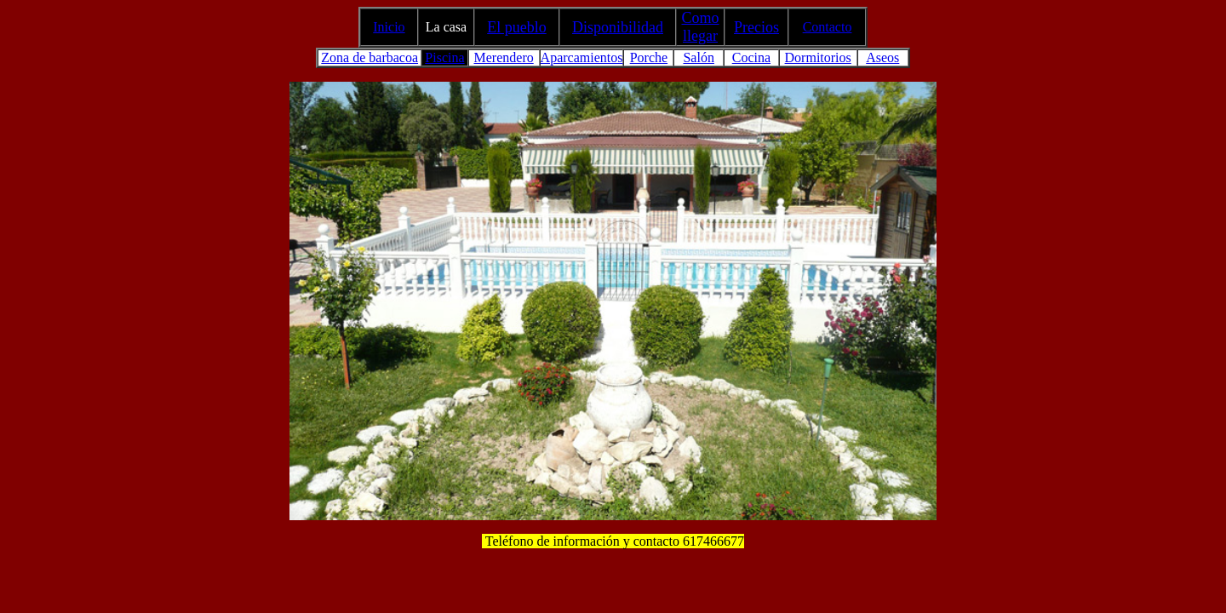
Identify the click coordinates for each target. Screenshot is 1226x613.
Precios (756, 27)
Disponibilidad (617, 27)
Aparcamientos (582, 57)
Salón (698, 57)
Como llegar (700, 26)
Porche (648, 57)
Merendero (504, 57)
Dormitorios (818, 57)
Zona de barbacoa (369, 57)
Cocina (751, 57)
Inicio (388, 27)
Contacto (827, 27)
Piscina (444, 57)
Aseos (882, 57)
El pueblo (517, 27)
